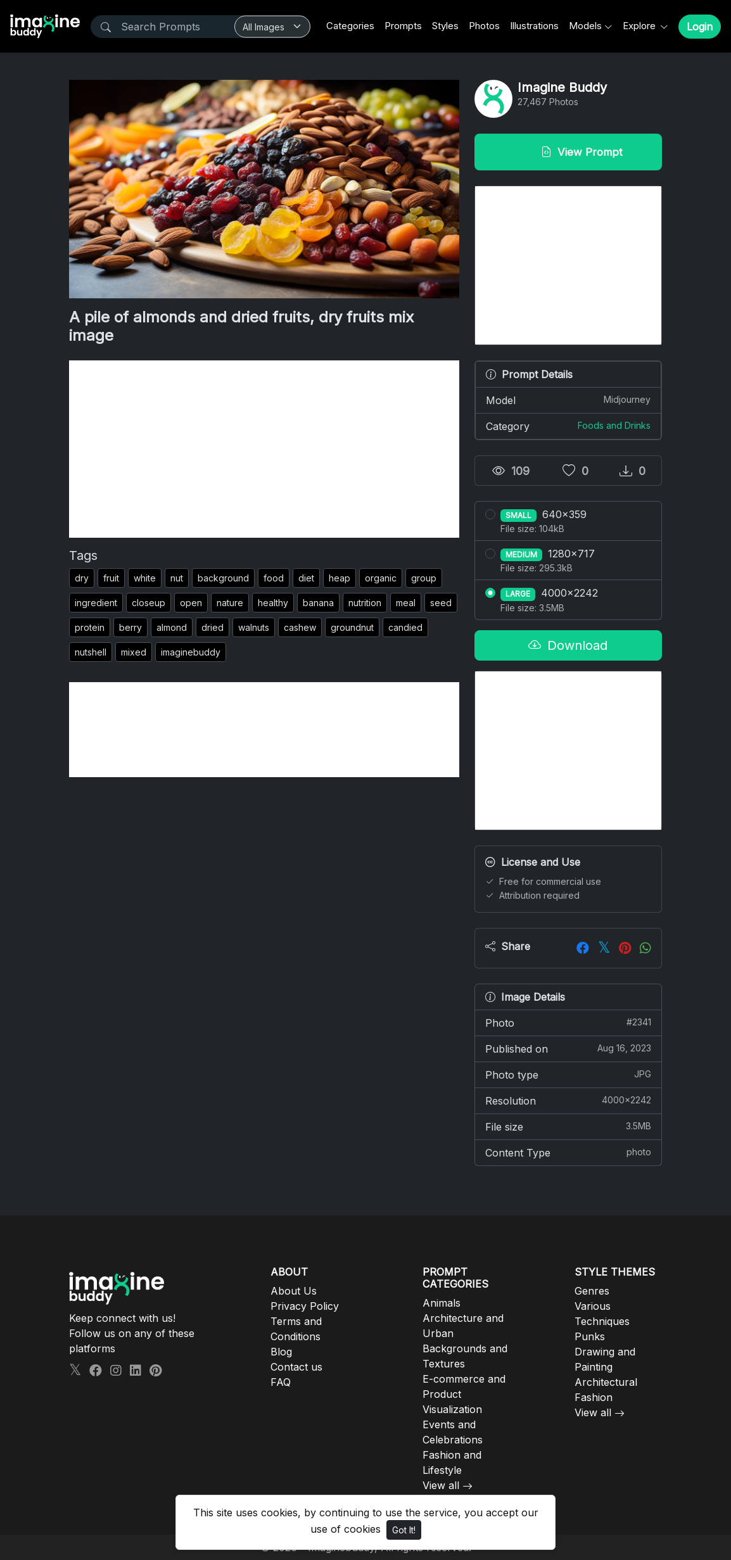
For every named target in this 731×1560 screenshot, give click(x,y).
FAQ (280, 1382)
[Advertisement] (264, 449)
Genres (592, 1290)
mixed (133, 652)
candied (405, 627)
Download (567, 645)
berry (130, 627)
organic (381, 578)
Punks (590, 1336)
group (423, 578)
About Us (293, 1290)
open (191, 602)
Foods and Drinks (614, 425)
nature (230, 602)
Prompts (403, 26)
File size (568, 1126)
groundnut (352, 627)
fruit (111, 578)
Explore (640, 26)
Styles (445, 26)
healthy (273, 602)
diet (306, 578)
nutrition (364, 602)
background (223, 578)
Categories (350, 26)
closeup (148, 602)
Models (585, 26)
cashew (300, 627)
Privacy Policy (304, 1306)
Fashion (594, 1397)
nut (176, 578)
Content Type (568, 1152)
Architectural (606, 1382)
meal (406, 602)
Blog (281, 1351)
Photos (484, 26)
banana (318, 602)
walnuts (253, 627)
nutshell (90, 652)
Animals (442, 1303)
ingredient (96, 602)
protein (90, 627)
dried (212, 627)
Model (568, 400)
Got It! (404, 1530)
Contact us (296, 1366)
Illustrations (534, 26)
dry (82, 578)
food (274, 578)
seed (441, 602)
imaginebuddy (190, 652)
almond (171, 627)
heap (339, 578)
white (145, 578)
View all (441, 1485)
